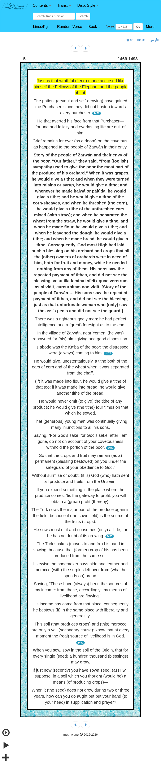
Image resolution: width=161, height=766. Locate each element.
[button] (42, 5)
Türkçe (140, 40)
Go (138, 26)
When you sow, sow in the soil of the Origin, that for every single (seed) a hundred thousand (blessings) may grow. (80, 656)
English (128, 40)
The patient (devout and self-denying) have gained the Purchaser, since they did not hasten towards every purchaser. (80, 107)
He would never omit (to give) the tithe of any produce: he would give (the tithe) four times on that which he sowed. (80, 407)
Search (83, 16)
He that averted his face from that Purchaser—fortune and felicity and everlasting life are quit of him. (80, 127)
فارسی (153, 40)
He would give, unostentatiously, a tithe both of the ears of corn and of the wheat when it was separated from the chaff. (80, 367)
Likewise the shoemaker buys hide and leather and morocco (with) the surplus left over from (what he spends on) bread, (80, 570)
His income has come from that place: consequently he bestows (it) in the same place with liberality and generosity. (80, 610)
